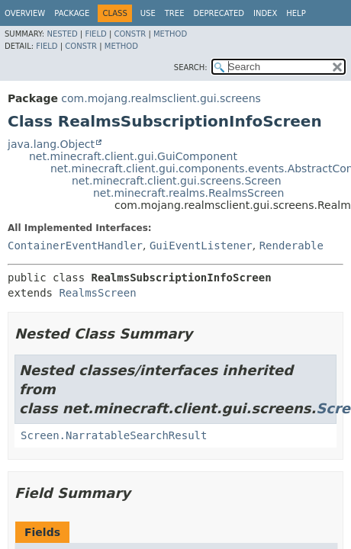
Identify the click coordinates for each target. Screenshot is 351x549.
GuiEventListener (201, 245)
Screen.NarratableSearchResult (114, 435)
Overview (25, 13)
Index (265, 13)
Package (71, 13)
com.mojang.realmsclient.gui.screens (161, 98)
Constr (130, 34)
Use (148, 13)
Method (170, 34)
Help (295, 13)
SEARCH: (191, 67)
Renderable (291, 245)
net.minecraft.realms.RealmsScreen (188, 193)
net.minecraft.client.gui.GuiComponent (133, 156)
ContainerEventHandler (75, 245)
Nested (62, 34)
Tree (175, 13)
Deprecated (218, 13)
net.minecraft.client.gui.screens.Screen (177, 181)
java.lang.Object (51, 144)
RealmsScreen (97, 293)
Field (95, 34)
